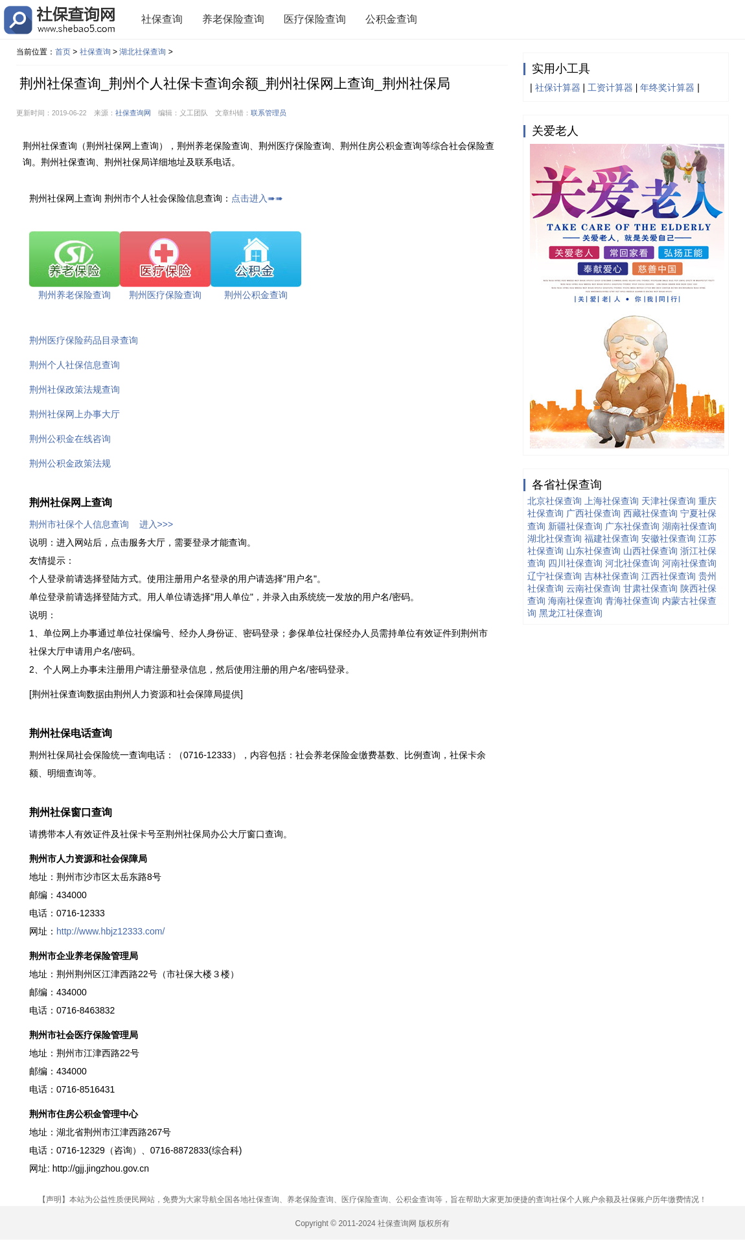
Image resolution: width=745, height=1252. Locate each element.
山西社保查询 (650, 551)
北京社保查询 (554, 501)
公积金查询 (391, 19)
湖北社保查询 (142, 51)
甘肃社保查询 (650, 588)
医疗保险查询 (315, 19)
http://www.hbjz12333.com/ (110, 931)
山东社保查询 (593, 551)
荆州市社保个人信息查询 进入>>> (101, 524)
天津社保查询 (668, 501)
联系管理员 (268, 113)
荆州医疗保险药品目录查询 (83, 340)
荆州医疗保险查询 (165, 295)
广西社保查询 (593, 513)
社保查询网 (133, 113)
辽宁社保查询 (554, 576)
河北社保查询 (632, 563)
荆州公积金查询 (256, 295)
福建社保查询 (611, 538)
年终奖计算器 (667, 87)
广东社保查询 (632, 526)
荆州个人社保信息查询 (74, 365)
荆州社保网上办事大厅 (74, 414)
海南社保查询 (575, 601)
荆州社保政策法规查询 (74, 389)
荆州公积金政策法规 (70, 463)
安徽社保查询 (668, 538)
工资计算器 (610, 87)
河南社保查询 (689, 563)
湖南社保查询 (689, 526)
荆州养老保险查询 (74, 295)
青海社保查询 (632, 601)
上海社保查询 (611, 501)
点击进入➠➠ (257, 198)
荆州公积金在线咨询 (70, 439)
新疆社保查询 (575, 526)
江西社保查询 (668, 576)
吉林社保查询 (611, 576)
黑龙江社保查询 (570, 613)
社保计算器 (557, 87)
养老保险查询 (233, 19)
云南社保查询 (593, 588)
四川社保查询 (575, 563)
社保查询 (162, 19)
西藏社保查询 (650, 513)
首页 (63, 51)
